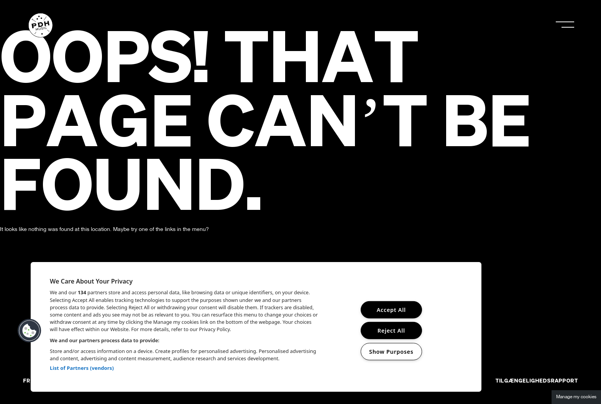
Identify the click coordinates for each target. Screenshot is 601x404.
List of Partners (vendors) (82, 367)
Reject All (391, 330)
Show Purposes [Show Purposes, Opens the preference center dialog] (391, 351)
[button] (29, 330)
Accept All (391, 309)
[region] (256, 327)
